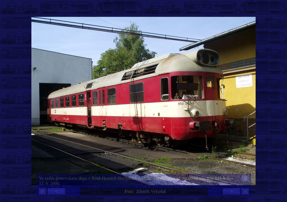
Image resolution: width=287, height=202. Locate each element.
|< (42, 191)
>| (245, 191)
